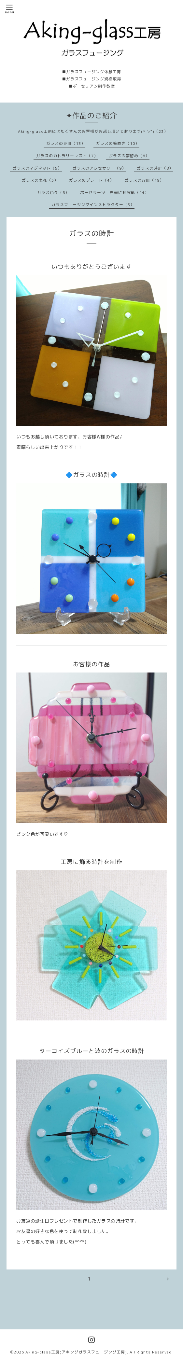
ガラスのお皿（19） (144, 180)
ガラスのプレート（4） (91, 180)
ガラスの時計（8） (155, 168)
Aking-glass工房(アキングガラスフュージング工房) (76, 1352)
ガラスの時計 (91, 233)
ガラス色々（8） (53, 192)
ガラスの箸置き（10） (117, 143)
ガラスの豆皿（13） (65, 143)
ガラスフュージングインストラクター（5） (92, 204)
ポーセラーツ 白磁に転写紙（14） (114, 192)
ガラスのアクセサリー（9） (99, 168)
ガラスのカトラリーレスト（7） (67, 156)
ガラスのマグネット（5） (37, 168)
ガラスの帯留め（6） (129, 156)
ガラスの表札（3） (40, 180)
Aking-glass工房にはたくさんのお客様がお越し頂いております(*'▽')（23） (93, 131)
